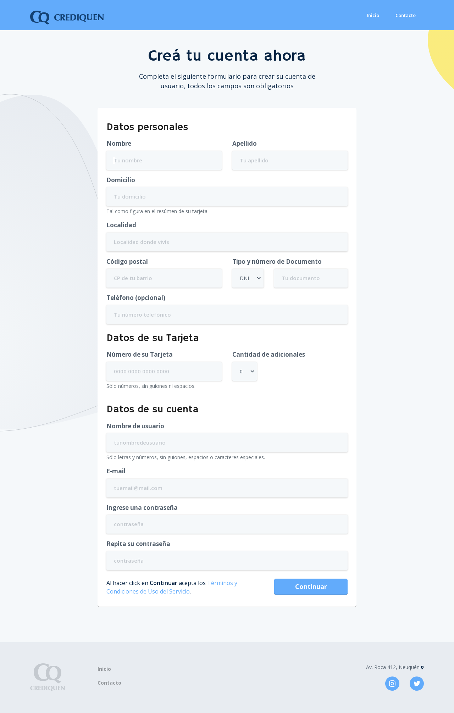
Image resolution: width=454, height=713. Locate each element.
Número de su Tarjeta (139, 354)
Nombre (118, 143)
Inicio (373, 15)
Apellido (244, 143)
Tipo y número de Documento (277, 261)
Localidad (121, 225)
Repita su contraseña (138, 544)
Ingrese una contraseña (142, 507)
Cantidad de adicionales (268, 354)
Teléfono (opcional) (135, 298)
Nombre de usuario (135, 426)
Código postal (127, 261)
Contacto (405, 15)
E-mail (116, 471)
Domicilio (120, 180)
